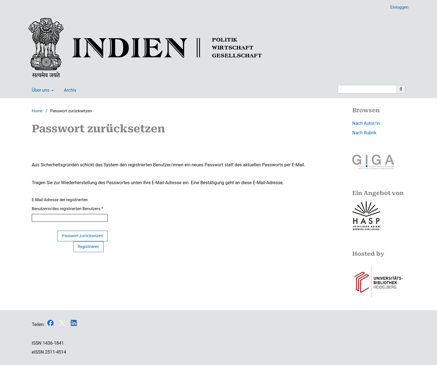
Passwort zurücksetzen (82, 235)
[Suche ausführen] (401, 89)
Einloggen (397, 7)
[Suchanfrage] (367, 89)
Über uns (40, 90)
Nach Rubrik (364, 132)
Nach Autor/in (366, 123)
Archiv (69, 90)
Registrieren (88, 246)
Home (37, 111)
